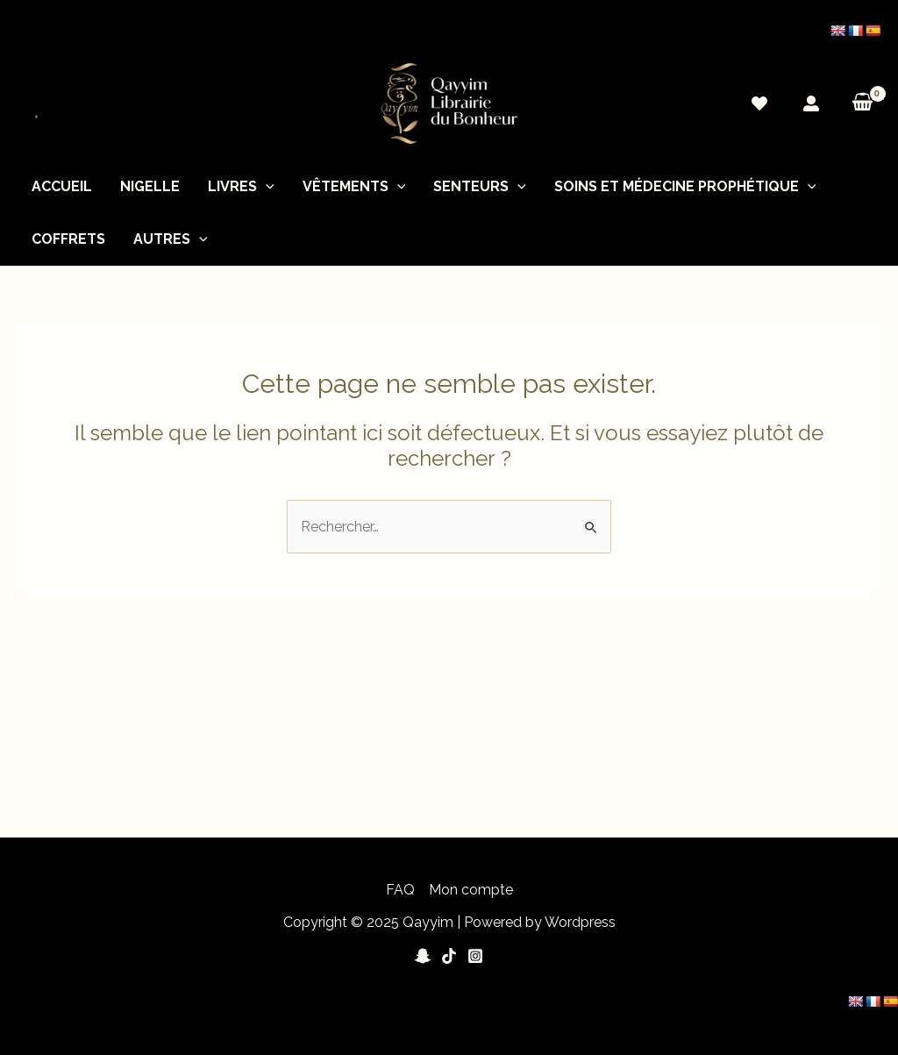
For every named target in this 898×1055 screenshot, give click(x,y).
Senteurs (479, 186)
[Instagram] (475, 956)
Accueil (62, 186)
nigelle (150, 186)
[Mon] (811, 103)
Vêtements (354, 186)
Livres (241, 186)
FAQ (400, 889)
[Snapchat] (423, 956)
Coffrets (68, 239)
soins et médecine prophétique (685, 186)
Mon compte (471, 889)
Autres (170, 239)
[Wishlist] (759, 103)
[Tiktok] (449, 956)
